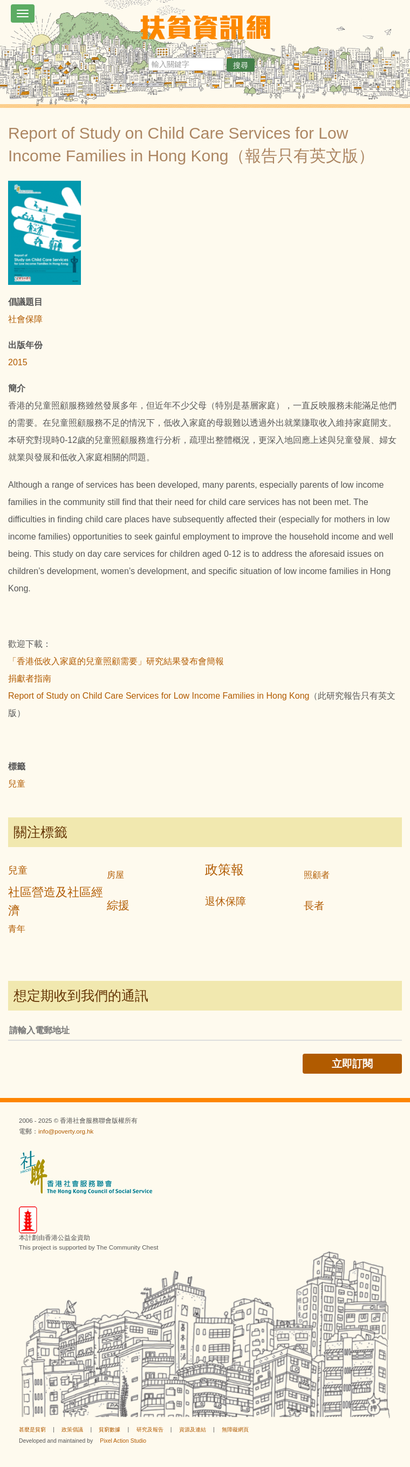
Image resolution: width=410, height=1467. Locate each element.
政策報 (224, 869)
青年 (16, 928)
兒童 (16, 783)
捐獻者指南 (29, 678)
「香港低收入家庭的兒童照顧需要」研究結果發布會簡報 (116, 661)
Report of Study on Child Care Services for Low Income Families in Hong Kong (158, 695)
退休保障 (225, 901)
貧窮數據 (109, 1429)
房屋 (115, 874)
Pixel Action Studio (123, 1441)
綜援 (118, 905)
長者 (314, 905)
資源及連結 (192, 1429)
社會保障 (25, 319)
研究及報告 (149, 1429)
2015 (18, 362)
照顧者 (317, 874)
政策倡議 (72, 1429)
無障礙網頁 (235, 1429)
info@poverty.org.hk (65, 1131)
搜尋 (240, 65)
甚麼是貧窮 (32, 1429)
